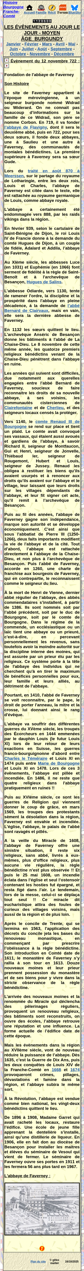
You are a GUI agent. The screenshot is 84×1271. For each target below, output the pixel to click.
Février (31, 44)
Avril (60, 44)
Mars (47, 44)
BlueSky (74, 12)
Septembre (61, 49)
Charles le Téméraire (25, 758)
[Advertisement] (16, 1262)
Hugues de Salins (44, 282)
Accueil (29, 12)
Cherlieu (55, 407)
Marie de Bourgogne (59, 763)
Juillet (28, 49)
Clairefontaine (18, 407)
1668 (56, 1069)
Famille (41, 12)
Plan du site (38, 1261)
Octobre (18, 53)
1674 (75, 1069)
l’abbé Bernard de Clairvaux (42, 308)
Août (42, 49)
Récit (52, 12)
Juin (13, 49)
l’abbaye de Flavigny (25, 127)
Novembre (40, 53)
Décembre (64, 53)
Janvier (13, 44)
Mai (71, 44)
